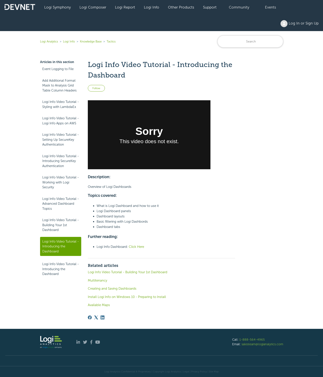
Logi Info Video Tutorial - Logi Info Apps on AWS (60, 120)
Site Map (214, 371)
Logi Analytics (49, 41)
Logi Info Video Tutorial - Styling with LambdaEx (60, 104)
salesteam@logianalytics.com (262, 344)
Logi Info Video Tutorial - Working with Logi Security (60, 182)
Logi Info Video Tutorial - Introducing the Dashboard (60, 246)
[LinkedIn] (102, 317)
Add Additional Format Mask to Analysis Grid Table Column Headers (59, 85)
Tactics (111, 41)
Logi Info (151, 7)
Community (239, 7)
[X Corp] (96, 317)
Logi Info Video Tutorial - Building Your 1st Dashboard (60, 225)
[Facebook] (90, 317)
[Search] (250, 41)
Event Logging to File (58, 69)
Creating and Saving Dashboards (112, 289)
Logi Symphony (57, 7)
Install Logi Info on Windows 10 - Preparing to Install (127, 297)
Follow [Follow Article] (96, 88)
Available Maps (99, 305)
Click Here (136, 247)
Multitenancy (97, 280)
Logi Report (125, 7)
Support (210, 7)
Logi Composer (92, 7)
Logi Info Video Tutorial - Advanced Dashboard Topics (60, 204)
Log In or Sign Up (300, 23)
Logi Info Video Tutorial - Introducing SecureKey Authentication (60, 161)
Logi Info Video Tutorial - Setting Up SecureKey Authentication (60, 139)
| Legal (185, 371)
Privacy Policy (199, 371)
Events (270, 7)
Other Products (181, 7)
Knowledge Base (91, 41)
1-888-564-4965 (252, 340)
